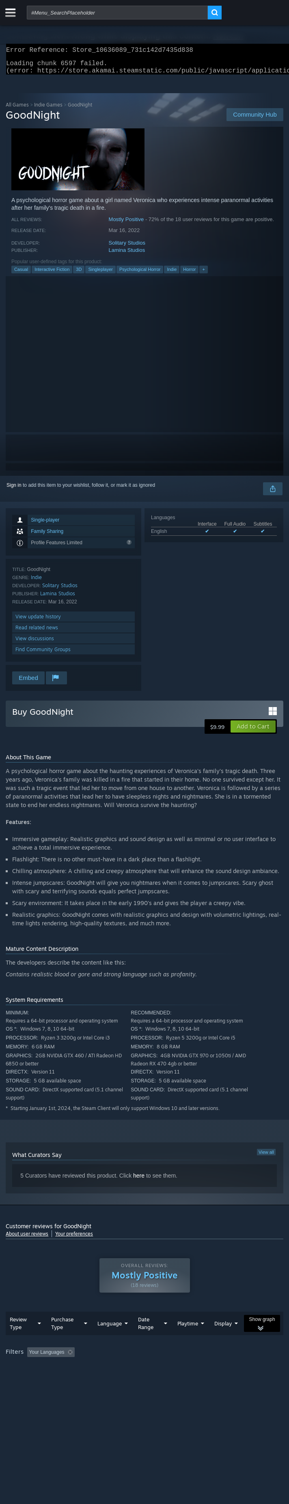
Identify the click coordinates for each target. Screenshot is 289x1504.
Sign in (14, 490)
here (138, 1180)
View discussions (34, 643)
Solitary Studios (127, 248)
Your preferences (74, 1239)
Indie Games (48, 110)
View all (266, 1157)
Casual (21, 274)
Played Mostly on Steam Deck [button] (40, 1379)
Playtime (187, 1339)
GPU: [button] (177, 1379)
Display (223, 1339)
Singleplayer (100, 274)
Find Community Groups (43, 654)
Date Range (145, 1339)
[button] (253, 731)
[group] (144, 1373)
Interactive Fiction (52, 274)
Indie (172, 274)
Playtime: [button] (191, 1368)
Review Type (18, 1339)
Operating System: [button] (108, 1379)
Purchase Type (62, 1339)
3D (79, 274)
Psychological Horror (139, 274)
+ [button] (203, 274)
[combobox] (117, 12)
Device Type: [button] (213, 1379)
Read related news (36, 632)
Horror (189, 274)
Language (109, 1339)
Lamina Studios (127, 255)
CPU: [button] (150, 1379)
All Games (17, 110)
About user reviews (27, 1239)
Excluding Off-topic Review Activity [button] (128, 1368)
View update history (38, 621)
